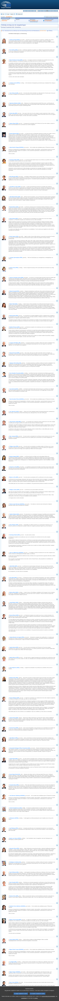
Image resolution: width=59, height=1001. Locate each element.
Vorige (8, 14)
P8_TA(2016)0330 (48, 20)
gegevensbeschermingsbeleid (48, 996)
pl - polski (48, 10)
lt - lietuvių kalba (42, 10)
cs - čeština (26, 10)
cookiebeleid (24, 998)
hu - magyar (44, 10)
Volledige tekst (19, 14)
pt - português (50, 10)
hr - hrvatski (38, 10)
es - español (25, 10)
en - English (33, 10)
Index (3, 14)
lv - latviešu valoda (41, 10)
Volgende (12, 14)
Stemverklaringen (33, 21)
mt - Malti (45, 10)
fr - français (35, 10)
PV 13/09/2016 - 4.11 (34, 20)
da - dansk (28, 10)
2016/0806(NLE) (9, 16)
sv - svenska (57, 10)
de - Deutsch (29, 10)
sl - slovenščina (54, 10)
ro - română (51, 10)
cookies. (36, 998)
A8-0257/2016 (4, 20)
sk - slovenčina (52, 10)
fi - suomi (55, 10)
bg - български (23, 10)
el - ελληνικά (32, 10)
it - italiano (39, 10)
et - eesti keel (31, 10)
